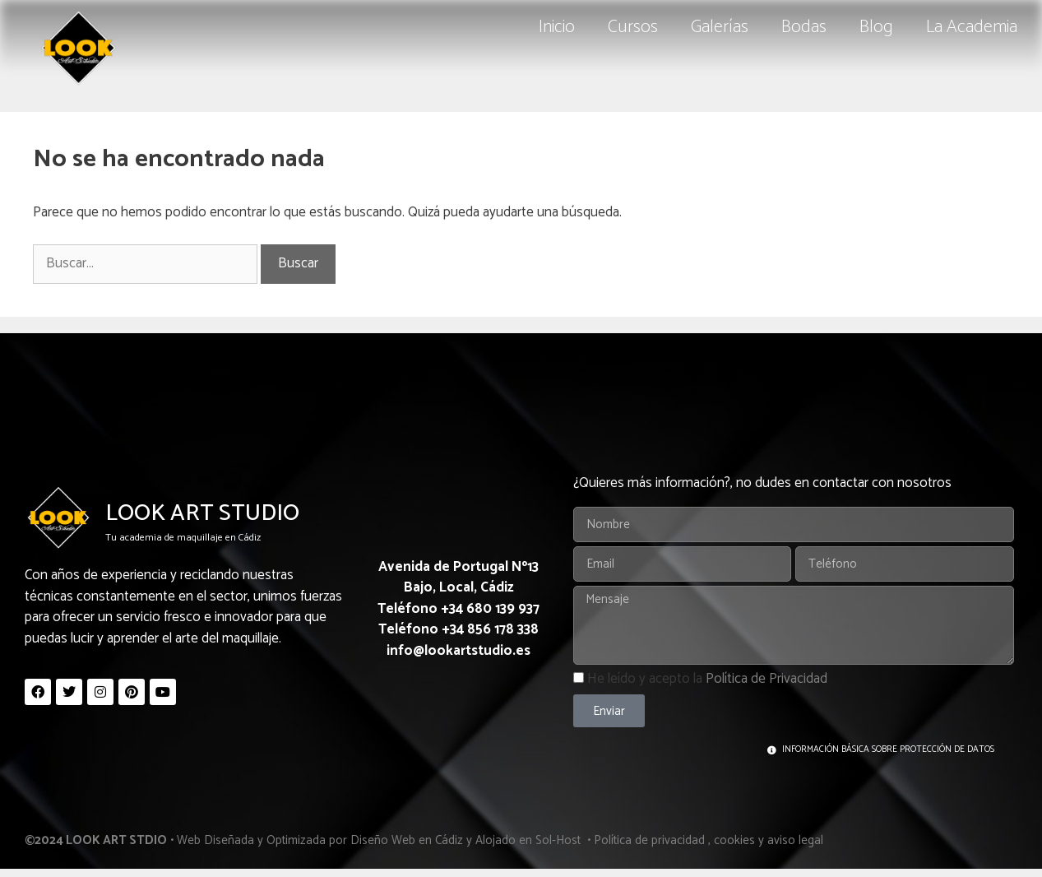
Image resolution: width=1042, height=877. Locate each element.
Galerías (719, 27)
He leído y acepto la (707, 678)
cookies (734, 840)
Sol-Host (559, 840)
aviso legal (795, 840)
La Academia (971, 27)
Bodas (804, 27)
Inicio (557, 27)
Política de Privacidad (766, 678)
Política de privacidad (649, 840)
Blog (876, 27)
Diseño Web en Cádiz (406, 840)
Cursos (633, 27)
